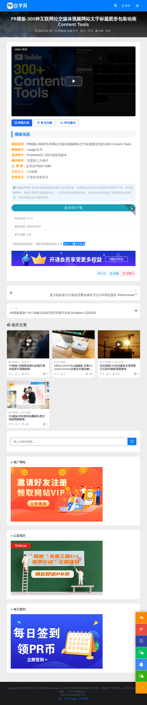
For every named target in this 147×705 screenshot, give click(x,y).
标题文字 (72, 31)
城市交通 (118, 362)
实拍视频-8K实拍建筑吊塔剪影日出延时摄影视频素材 (118, 367)
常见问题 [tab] (45, 123)
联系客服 (79, 244)
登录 (126, 5)
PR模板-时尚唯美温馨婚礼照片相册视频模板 (27, 417)
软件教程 (60, 362)
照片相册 (26, 412)
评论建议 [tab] (69, 123)
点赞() (128, 273)
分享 (102, 273)
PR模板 (62, 31)
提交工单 (68, 244)
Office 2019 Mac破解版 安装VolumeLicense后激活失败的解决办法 (73, 369)
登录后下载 (73, 207)
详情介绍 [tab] (22, 123)
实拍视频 (106, 362)
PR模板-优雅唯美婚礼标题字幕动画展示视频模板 (27, 367)
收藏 (114, 273)
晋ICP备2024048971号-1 (73, 695)
